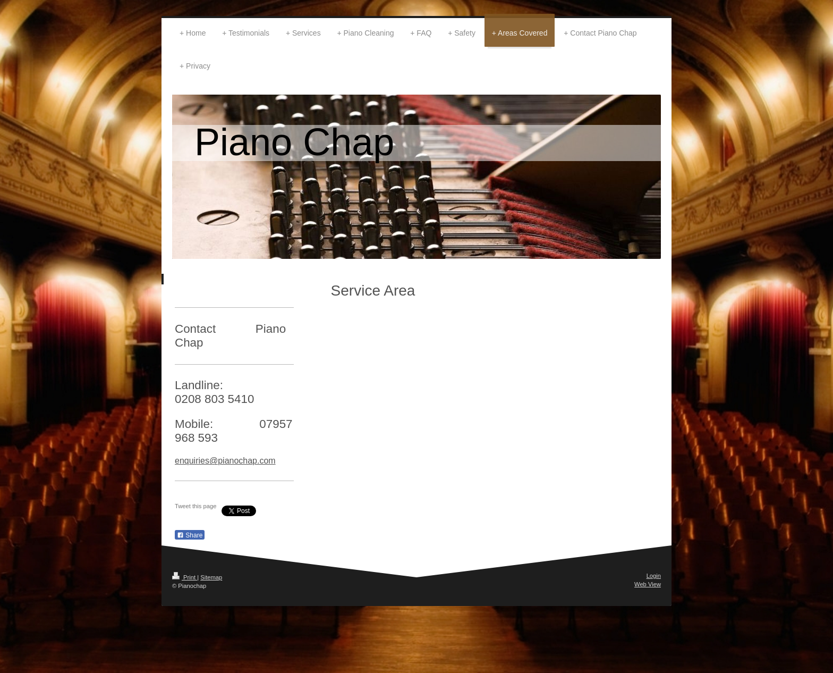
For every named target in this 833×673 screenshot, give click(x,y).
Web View (647, 584)
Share (189, 535)
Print (184, 577)
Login (654, 576)
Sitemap (211, 577)
